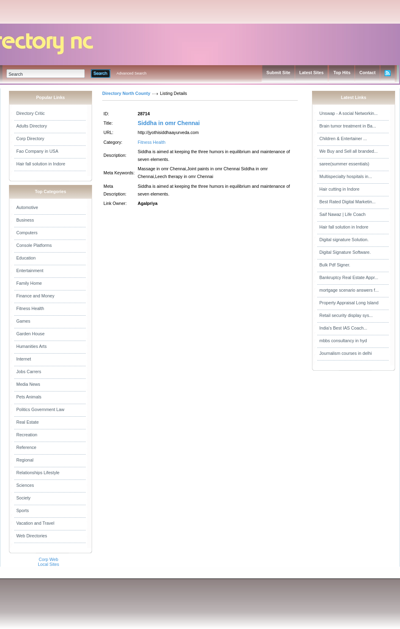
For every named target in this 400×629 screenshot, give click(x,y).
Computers (26, 232)
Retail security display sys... (346, 315)
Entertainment (29, 270)
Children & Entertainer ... (343, 138)
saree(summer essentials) (344, 163)
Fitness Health (30, 308)
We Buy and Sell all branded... (348, 151)
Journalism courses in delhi (345, 353)
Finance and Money (35, 295)
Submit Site (278, 72)
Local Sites (48, 564)
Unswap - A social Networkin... (348, 113)
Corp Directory (30, 138)
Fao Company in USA (37, 151)
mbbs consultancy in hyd (343, 340)
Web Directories (31, 535)
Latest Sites (311, 72)
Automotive (27, 207)
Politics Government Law (40, 409)
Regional (24, 459)
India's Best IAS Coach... (343, 327)
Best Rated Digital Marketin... (347, 201)
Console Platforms (34, 245)
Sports (22, 510)
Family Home (29, 283)
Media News (28, 384)
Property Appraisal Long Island (348, 302)
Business (25, 220)
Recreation (26, 434)
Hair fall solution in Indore (40, 163)
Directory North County (126, 93)
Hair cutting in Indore (339, 189)
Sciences (25, 485)
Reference (26, 447)
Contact (367, 72)
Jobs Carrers (28, 371)
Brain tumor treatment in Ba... (347, 125)
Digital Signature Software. (345, 252)
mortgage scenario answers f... (349, 290)
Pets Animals (29, 396)
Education (25, 257)
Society (23, 497)
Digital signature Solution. (344, 239)
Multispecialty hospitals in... (345, 176)
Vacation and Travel (35, 523)
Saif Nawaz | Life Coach (342, 214)
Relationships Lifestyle (37, 472)
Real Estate (27, 422)
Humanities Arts (31, 346)
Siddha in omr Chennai (169, 123)
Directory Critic (30, 113)
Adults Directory (31, 125)
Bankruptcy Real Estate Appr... (348, 277)
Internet (23, 358)
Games (23, 321)
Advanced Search (131, 73)
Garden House (30, 333)
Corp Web (48, 559)
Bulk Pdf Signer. (334, 264)
